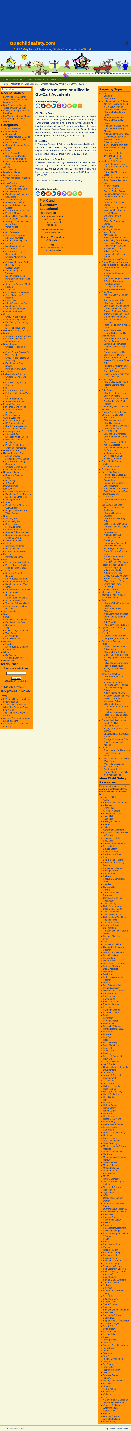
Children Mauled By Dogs (17, 137)
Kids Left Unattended (15, 309)
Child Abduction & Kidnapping (116, 265)
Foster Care (107, 497)
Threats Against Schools (115, 717)
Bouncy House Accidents (116, 109)
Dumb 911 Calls (111, 723)
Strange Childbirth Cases (17, 532)
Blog (105, 857)
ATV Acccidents (10, 170)
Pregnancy (108, 1225)
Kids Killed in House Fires (116, 488)
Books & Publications (113, 860)
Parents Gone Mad (14, 557)
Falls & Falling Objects (14, 374)
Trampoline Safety (112, 1370)
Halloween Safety (111, 1086)
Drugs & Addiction (111, 988)
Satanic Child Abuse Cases (18, 216)
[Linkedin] (53, 106)
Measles (107, 1149)
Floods (8, 644)
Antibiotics (108, 819)
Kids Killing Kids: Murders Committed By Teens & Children (116, 617)
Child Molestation (111, 911)
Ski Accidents (11, 655)
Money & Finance (111, 1165)
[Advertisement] (65, 20)
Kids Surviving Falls (113, 573)
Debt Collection (110, 955)
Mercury (107, 1160)
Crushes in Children (112, 944)
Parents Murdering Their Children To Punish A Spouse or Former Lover (115, 355)
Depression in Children (114, 963)
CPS (105, 941)
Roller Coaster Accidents (115, 180)
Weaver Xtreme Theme (119, 1429)
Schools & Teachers (111, 674)
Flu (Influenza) (110, 1042)
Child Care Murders (113, 423)
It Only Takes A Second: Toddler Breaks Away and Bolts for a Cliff (15, 100)
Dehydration (109, 958)
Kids (104, 600)
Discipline (107, 974)
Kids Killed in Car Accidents (18, 194)
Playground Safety (112, 1220)
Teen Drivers (11, 633)
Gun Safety (108, 1081)
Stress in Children (111, 1331)
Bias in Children (110, 846)
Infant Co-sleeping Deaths (17, 303)
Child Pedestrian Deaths (115, 393)
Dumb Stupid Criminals (113, 461)
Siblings (107, 1285)
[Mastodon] (64, 106)
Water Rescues (111, 761)
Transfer (105, 756)
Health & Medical (11, 450)
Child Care (8, 230)
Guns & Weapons (11, 418)
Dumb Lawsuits (12, 524)
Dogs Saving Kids (13, 153)
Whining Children (111, 1416)
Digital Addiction (110, 969)
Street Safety (109, 1326)
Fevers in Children (112, 1026)
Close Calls (10, 300)
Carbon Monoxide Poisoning (16, 178)
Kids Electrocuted (13, 306)
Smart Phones (110, 1304)
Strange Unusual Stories (17, 535)
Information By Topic (55, 79)
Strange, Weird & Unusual (114, 720)
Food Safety (109, 1048)
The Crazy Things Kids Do (116, 625)
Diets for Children (111, 966)
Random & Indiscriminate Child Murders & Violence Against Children (116, 368)
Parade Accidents (13, 415)
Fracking (107, 1053)
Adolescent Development (115, 802)
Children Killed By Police (115, 652)
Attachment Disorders (113, 830)
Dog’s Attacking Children (115, 207)
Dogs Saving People (15, 156)
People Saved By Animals (116, 578)
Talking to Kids (110, 1340)
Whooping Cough (111, 1419)
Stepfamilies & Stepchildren (116, 1321)
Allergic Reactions (111, 811)
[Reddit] (48, 106)
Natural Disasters (111, 1179)
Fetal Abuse (109, 1023)
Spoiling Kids (109, 1318)
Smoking (107, 1307)
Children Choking (112, 396)
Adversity (107, 805)
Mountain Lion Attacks (15, 140)
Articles (6, 167)
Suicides (7, 614)
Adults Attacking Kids (114, 300)
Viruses (106, 1397)
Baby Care (108, 841)
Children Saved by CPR (16, 467)
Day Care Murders (14, 238)
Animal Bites (109, 816)
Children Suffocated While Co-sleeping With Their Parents (116, 401)
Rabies (106, 1247)
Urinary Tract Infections (114, 1381)
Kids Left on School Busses (18, 589)
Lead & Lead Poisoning (114, 1132)
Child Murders (10, 249)
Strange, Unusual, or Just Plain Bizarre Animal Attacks (116, 742)
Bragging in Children (113, 868)
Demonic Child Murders (115, 344)
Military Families (111, 1162)
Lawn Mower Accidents (115, 137)
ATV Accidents (111, 235)
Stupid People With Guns (116, 562)
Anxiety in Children (112, 821)
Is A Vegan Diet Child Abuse (16, 116)
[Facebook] (38, 106)
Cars (5, 180)
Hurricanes (108, 1113)
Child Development (112, 906)
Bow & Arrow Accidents (16, 426)
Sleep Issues (109, 1301)
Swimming (10, 625)
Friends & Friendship (113, 1056)
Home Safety (109, 1108)
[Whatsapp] (74, 106)
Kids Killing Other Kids (16, 497)
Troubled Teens (110, 1375)
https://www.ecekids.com (52, 247)
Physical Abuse (12, 213)
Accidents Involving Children (24, 84)
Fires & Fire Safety (110, 472)
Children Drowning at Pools (18, 336)
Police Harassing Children (17, 562)
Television (108, 1353)
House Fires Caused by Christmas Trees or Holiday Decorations (117, 477)
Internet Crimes (10, 486)
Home (5, 84)
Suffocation (10, 483)
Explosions (8, 371)
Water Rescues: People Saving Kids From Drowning (115, 584)
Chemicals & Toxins (112, 898)
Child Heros (9, 243)
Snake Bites (109, 1312)
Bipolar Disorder (111, 852)
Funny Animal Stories (15, 159)
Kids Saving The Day (15, 246)
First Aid (107, 1037)
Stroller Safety (110, 1334)
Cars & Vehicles (10, 183)
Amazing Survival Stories (17, 459)
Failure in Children (112, 1010)
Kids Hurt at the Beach (16, 620)
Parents (7, 554)
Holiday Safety (110, 1105)
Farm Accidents (109, 469)
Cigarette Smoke (111, 925)
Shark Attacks (9, 611)
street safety (76, 180)
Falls (7, 478)
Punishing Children (112, 1244)
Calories (107, 884)
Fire (5, 388)
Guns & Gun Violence (112, 505)
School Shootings (13, 600)
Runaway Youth (110, 1255)
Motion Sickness (111, 1168)
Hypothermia (109, 1116)
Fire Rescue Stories (14, 469)
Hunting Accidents (14, 431)
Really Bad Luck (111, 726)
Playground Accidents (112, 641)
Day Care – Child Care (112, 415)
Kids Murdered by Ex (15, 276)
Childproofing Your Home (115, 917)
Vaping (106, 1386)
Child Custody (110, 903)
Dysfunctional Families (114, 991)
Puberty (107, 1241)
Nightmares (108, 1192)
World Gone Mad (110, 767)
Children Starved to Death (17, 210)
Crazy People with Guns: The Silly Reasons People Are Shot (116, 527)
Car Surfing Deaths (14, 186)
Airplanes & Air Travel (112, 161)
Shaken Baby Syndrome (114, 1280)
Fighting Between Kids (114, 1029)
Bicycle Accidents (11, 172)
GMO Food (108, 1064)
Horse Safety (109, 1111)
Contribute (39, 79)
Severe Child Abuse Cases (116, 333)
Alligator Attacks (111, 186)
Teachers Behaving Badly (17, 603)
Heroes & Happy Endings (15, 453)
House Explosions (110, 589)
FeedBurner (22, 681)
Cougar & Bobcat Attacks (116, 194)
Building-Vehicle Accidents (116, 237)
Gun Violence (109, 1083)
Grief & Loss (109, 1072)
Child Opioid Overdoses (115, 434)
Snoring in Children (112, 1315)
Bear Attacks (11, 134)
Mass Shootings (110, 1143)
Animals (7, 150)
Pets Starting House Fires (116, 491)
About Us (29, 79)
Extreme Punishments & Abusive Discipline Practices (115, 319)
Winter (6, 652)
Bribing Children (110, 871)
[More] (80, 106)
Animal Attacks (10, 131)
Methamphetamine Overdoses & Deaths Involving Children (114, 456)
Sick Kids (107, 1288)
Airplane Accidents (12, 129)
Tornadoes (10, 649)
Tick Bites (107, 1356)
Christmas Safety (111, 922)
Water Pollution (110, 1408)
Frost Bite (107, 1059)
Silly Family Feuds (112, 467)
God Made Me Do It (14, 530)
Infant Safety (109, 1121)
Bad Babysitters (12, 232)
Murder (6, 502)
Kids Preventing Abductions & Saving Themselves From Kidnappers (117, 281)
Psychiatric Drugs (111, 1231)
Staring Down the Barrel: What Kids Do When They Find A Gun (15, 707)
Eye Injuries (108, 1007)
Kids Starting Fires (14, 399)
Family (105, 464)
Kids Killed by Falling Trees (117, 134)
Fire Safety (108, 1031)
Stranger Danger (111, 1323)
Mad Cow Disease (112, 1141)
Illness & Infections (112, 1119)
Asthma (106, 827)
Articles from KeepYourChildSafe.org (16, 691)
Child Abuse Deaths (113, 303)
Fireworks (107, 1034)
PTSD (106, 1239)
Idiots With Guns (13, 434)
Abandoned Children (15, 202)
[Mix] (69, 106)
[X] (43, 106)
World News (9, 660)
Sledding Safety (110, 1299)
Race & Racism (110, 1250)
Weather (7, 641)
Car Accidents (108, 232)
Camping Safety (110, 887)
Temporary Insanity (14, 540)
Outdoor (7, 543)
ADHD (106, 800)
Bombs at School (13, 573)
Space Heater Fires (14, 401)
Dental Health (109, 961)
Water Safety (109, 1411)
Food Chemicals (111, 1045)
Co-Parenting (109, 928)
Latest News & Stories (12, 79)
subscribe (50, 250)
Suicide (106, 1337)
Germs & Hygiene (111, 1062)
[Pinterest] (59, 106)
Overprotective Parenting (115, 1209)
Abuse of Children (111, 797)
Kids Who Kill (9, 489)
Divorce (106, 982)
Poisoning (10, 480)
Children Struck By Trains (114, 412)
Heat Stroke (108, 1097)
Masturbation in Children (114, 1146)
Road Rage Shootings (114, 548)
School (6, 570)
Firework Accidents (12, 404)
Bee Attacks (107, 227)
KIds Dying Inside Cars (16, 189)
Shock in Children (111, 1282)
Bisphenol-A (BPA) (112, 854)
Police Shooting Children (17, 565)
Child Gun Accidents (15, 429)
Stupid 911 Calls (13, 538)
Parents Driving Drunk (15, 369)
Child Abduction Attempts (17, 292)
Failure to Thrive (111, 1012)
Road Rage (10, 197)
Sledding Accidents (14, 658)
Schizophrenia (110, 1258)
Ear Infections (109, 993)
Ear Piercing (109, 996)
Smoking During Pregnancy (116, 1310)
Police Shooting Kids (113, 666)
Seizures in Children (112, 1266)
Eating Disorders (111, 1001)
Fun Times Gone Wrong (14, 407)
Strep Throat (109, 1329)
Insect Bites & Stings (113, 1124)
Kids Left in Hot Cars (15, 622)
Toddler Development (113, 1359)
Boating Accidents (11, 175)
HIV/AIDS (107, 1102)
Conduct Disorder (111, 936)
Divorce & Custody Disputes (16, 330)
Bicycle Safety (110, 849)
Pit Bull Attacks (12, 142)
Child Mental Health (112, 909)
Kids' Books (108, 1130)
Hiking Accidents (13, 549)
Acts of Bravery (12, 456)
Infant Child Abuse (112, 330)
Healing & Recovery (112, 1092)
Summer (7, 617)
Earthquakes (109, 999)
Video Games (109, 1391)
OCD (105, 1195)
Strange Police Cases (15, 568)
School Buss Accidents (16, 598)
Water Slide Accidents (114, 764)
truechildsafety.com (32, 43)
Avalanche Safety (111, 838)
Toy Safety (108, 1364)
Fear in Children (110, 1021)
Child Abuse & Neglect (14, 199)
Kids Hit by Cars (13, 191)
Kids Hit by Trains (13, 639)
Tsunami (107, 1378)
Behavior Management (114, 843)
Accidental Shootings (15, 420)
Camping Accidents (14, 546)
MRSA (106, 1176)
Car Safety (108, 890)
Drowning (7, 333)
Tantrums (107, 1342)
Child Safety (9, 289)
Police (6, 559)
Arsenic (106, 824)
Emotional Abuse (111, 1004)
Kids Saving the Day (113, 570)
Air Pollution (109, 808)
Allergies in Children (112, 813)
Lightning (107, 1135)
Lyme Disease (110, 1138)
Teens (6, 628)
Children (7, 314)
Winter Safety (109, 1421)
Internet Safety (110, 1127)
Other (6, 516)
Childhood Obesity (112, 914)
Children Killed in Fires (16, 390)
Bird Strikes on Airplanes (115, 164)
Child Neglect (108, 379)
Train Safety (109, 1367)
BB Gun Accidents (14, 423)
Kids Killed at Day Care (16, 240)
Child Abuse (107, 292)
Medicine (107, 1154)
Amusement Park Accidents (115, 178)
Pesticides (108, 1214)
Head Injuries (109, 1089)
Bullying (9, 576)
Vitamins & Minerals (112, 1405)
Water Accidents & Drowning (115, 758)
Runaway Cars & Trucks (115, 259)
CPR (105, 939)
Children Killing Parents (16, 491)
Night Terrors (109, 1190)
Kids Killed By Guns (113, 535)
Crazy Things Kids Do (15, 317)
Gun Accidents (111, 532)
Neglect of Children (112, 1187)
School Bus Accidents (116, 712)
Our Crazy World (11, 519)
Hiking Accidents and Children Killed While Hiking (114, 120)
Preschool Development (114, 1228)
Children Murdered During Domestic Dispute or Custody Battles (17, 265)
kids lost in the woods (15, 551)
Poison (106, 1222)
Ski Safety (108, 1296)
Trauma (107, 1372)
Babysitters (109, 417)
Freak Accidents (13, 527)
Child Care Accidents (15, 235)
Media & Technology (113, 1152)
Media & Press (111, 98)
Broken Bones (110, 873)
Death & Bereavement (113, 952)
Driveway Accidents (14, 475)
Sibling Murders (12, 499)
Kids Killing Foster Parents (18, 494)
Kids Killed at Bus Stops (16, 581)
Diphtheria (108, 972)
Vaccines (107, 1383)
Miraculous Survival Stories (117, 576)
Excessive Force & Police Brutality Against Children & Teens (117, 657)
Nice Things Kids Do (15, 328)
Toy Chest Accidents (113, 158)
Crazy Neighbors (13, 521)
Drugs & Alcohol (11, 344)
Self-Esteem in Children (114, 1269)
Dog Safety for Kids (112, 985)
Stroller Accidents (13, 311)
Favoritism (108, 1018)
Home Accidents (11, 472)
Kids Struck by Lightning (17, 647)
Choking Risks (110, 920)
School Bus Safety (112, 704)
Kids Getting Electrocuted (116, 126)
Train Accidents (10, 636)
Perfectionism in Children (115, 1211)
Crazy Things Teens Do (16, 630)
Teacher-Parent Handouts (115, 1345)
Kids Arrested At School (16, 579)
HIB (105, 1100)
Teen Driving (109, 1348)
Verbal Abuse (11, 227)
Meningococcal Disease (114, 1157)
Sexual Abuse (12, 219)
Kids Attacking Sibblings (16, 320)
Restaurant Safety (111, 1252)
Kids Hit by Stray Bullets (16, 437)
